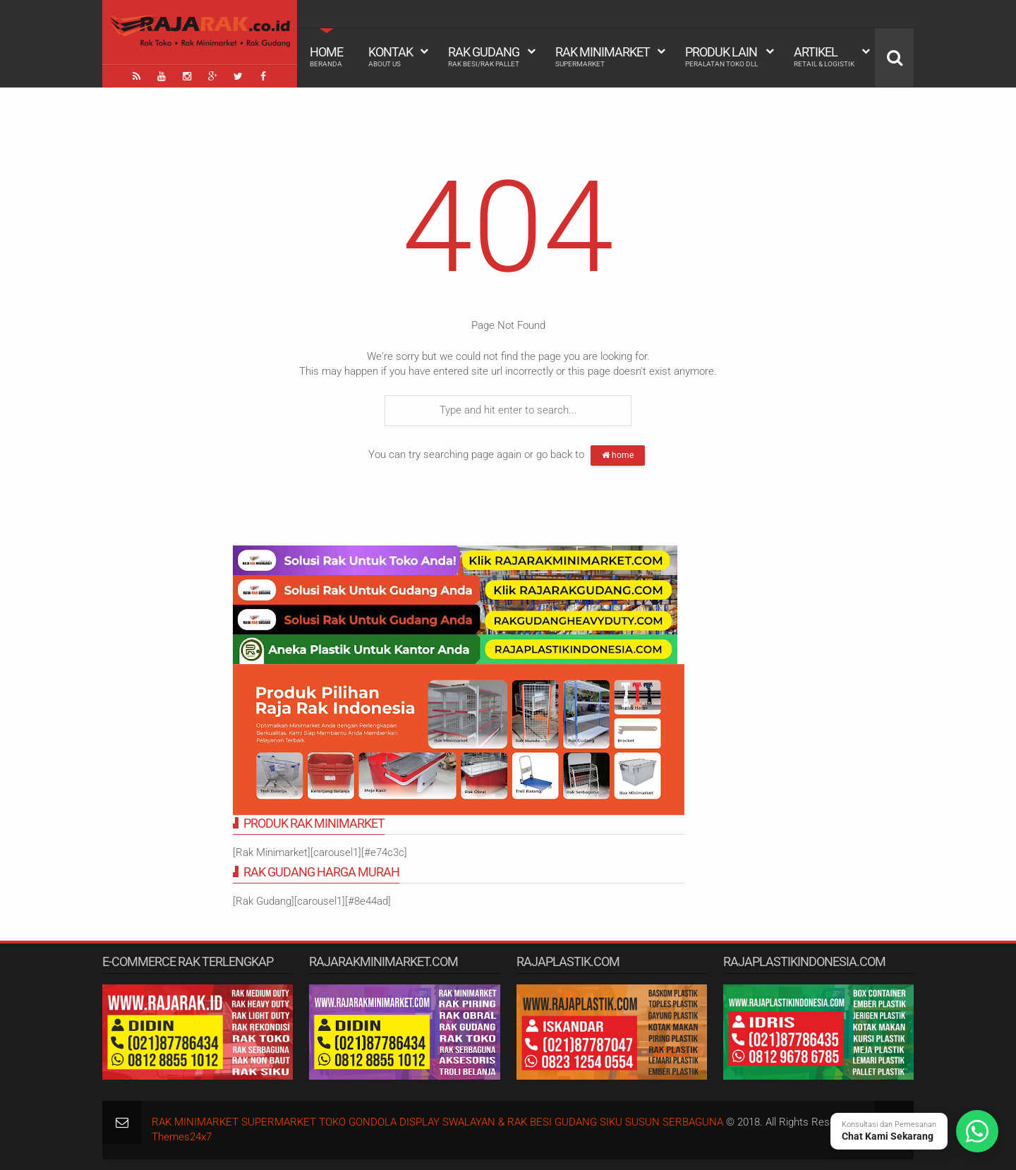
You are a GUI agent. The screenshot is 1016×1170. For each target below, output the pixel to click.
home (618, 455)
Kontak (390, 56)
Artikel (824, 56)
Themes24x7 (182, 1136)
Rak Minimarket (602, 56)
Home (326, 56)
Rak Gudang (483, 56)
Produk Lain (721, 56)
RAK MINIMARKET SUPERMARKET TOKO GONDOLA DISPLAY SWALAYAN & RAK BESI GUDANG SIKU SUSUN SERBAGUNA (437, 1122)
